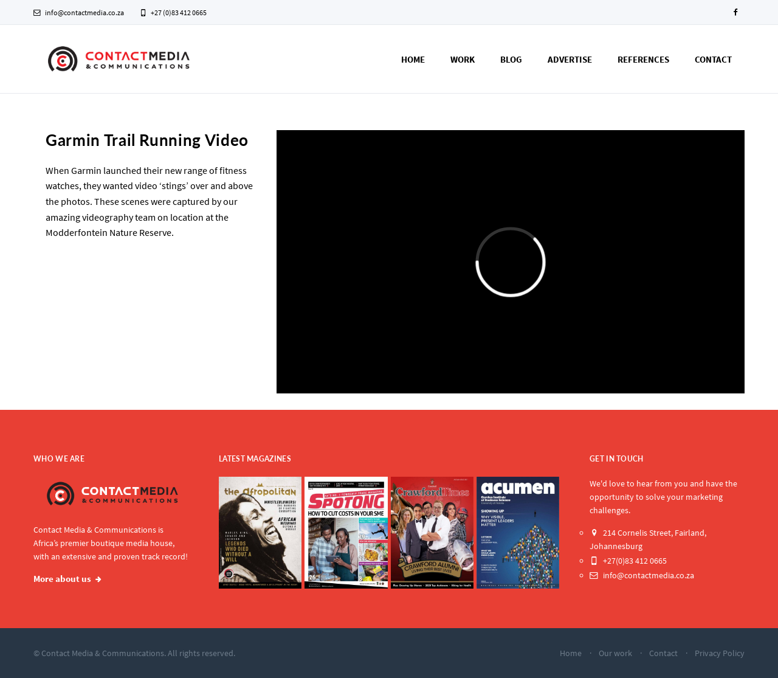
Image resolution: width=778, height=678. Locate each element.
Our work (615, 653)
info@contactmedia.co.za (78, 12)
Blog (511, 59)
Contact (713, 59)
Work (462, 59)
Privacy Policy (720, 653)
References (643, 59)
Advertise (570, 59)
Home (413, 59)
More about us (62, 578)
